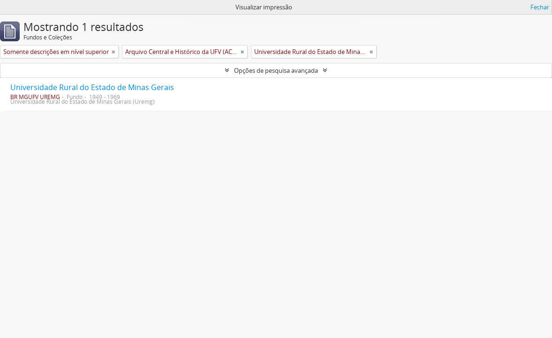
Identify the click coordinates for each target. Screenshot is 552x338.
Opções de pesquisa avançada (276, 70)
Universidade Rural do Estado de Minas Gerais (92, 87)
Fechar (539, 7)
